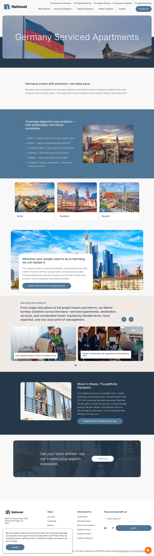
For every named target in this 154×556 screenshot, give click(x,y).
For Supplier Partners (102, 3)
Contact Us (144, 9)
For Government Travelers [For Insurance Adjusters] (60, 3)
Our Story (51, 517)
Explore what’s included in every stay (99, 421)
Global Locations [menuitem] (107, 9)
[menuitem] (15, 7)
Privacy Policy (123, 551)
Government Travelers (86, 525)
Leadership (51, 521)
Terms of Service (139, 551)
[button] (124, 319)
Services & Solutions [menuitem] (63, 9)
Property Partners (84, 534)
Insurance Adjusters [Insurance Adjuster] (85, 538)
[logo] (14, 512)
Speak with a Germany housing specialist (47, 286)
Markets (50, 525)
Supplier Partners (84, 530)
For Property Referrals (82, 3)
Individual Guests (84, 521)
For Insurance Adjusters (122, 3)
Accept (15, 547)
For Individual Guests (143, 3)
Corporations (82, 517)
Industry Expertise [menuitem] (86, 9)
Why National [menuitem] (44, 9)
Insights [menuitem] (122, 9)
